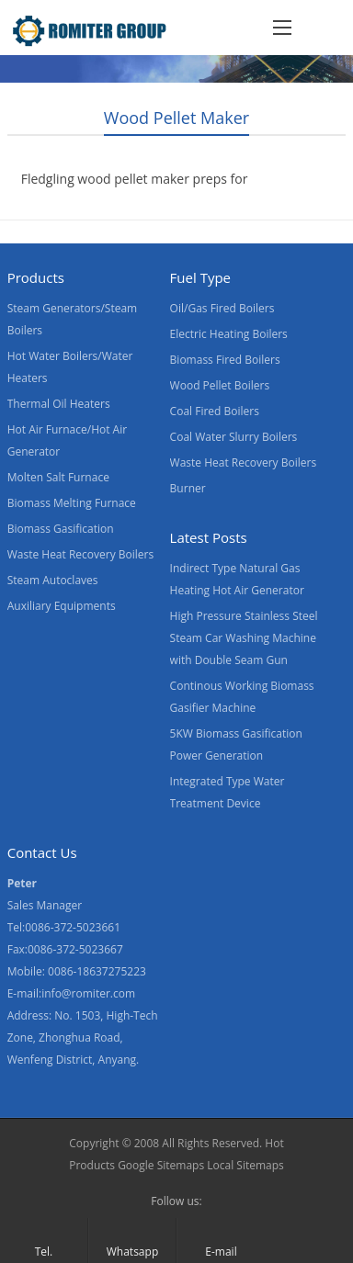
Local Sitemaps (245, 1165)
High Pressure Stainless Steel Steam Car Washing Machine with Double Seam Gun (244, 638)
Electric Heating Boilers (229, 334)
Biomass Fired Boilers (225, 359)
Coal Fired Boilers (214, 411)
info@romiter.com (88, 993)
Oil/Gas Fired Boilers (222, 308)
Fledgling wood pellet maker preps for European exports (134, 189)
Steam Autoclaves (52, 580)
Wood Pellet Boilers (220, 385)
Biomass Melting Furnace (71, 503)
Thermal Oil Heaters (58, 404)
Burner (188, 488)
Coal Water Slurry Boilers (234, 437)
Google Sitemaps (161, 1165)
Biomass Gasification (60, 528)
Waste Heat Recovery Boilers (80, 554)
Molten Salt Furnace (58, 477)
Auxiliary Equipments (61, 606)
